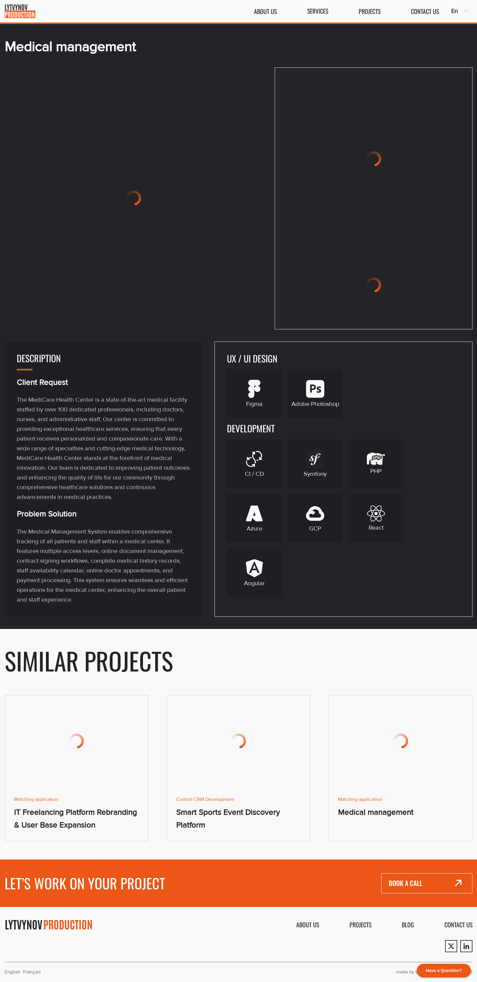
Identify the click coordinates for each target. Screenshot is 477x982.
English (12, 972)
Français (32, 972)
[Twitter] (451, 946)
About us (265, 11)
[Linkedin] (466, 946)
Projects (370, 11)
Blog (408, 924)
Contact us (425, 11)
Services (317, 11)
